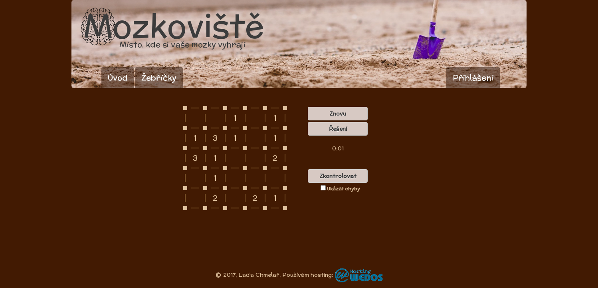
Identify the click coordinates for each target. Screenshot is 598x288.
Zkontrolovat (337, 176)
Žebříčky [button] (158, 77)
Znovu (337, 114)
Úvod (118, 77)
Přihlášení (473, 77)
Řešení (338, 129)
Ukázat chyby (340, 188)
